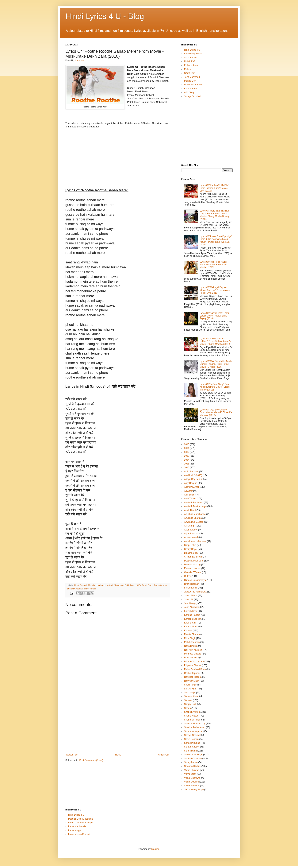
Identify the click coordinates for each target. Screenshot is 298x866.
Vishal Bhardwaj (192, 778)
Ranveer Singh (191, 681)
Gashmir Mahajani (88, 585)
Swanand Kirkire (192, 766)
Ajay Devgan (190, 483)
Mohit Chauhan (192, 642)
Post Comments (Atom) (91, 760)
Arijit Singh (189, 92)
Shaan (187, 708)
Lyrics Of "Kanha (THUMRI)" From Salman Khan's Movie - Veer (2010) (214, 188)
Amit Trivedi (190, 498)
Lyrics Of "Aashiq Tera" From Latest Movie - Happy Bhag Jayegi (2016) (214, 316)
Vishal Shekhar (192, 785)
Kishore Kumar (191, 65)
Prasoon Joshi (191, 657)
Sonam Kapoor (191, 746)
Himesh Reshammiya (195, 580)
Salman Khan (191, 696)
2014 (186, 460)
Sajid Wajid (190, 692)
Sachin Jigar (190, 684)
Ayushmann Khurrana (195, 541)
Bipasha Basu (191, 553)
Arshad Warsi (191, 537)
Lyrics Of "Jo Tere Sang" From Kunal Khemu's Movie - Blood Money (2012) (215, 387)
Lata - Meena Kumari (79, 834)
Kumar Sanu (190, 88)
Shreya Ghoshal (192, 96)
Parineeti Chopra (192, 653)
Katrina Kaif (190, 622)
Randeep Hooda (192, 677)
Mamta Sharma (192, 634)
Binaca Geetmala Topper (80, 822)
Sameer (188, 700)
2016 (186, 467)
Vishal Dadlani (191, 781)
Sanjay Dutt (190, 704)
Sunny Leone (191, 762)
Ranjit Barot (147, 585)
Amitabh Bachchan (193, 502)
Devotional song (192, 564)
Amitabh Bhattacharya (195, 506)
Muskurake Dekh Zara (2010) (127, 585)
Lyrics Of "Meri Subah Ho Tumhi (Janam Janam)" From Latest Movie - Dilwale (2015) (216, 364)
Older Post (163, 754)
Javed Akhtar (190, 595)
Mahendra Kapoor (193, 84)
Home (118, 754)
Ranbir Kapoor (191, 673)
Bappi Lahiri (190, 545)
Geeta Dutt (189, 73)
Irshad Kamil (190, 587)
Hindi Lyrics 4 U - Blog (104, 16)
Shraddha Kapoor (193, 731)
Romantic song (160, 585)
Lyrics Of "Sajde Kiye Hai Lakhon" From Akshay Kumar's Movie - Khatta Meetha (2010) (215, 341)
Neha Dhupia (190, 646)
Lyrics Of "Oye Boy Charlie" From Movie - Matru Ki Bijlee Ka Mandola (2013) (216, 412)
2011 (186, 448)
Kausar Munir (191, 626)
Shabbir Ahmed (192, 712)
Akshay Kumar (191, 487)
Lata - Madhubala (77, 826)
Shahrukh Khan (192, 719)
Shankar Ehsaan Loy (194, 723)
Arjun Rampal (191, 533)
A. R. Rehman (191, 471)
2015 (186, 463)
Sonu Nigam (190, 750)
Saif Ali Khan (190, 688)
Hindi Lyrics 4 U (192, 50)
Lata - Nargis (74, 830)
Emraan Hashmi (192, 568)
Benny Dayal (190, 549)
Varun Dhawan (191, 770)
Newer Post (72, 754)
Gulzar (187, 576)
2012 (186, 452)
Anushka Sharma (193, 518)
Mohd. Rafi (189, 61)
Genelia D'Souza (192, 572)
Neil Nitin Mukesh (193, 650)
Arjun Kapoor (190, 529)
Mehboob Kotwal (105, 585)
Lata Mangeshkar (193, 53)
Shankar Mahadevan (194, 727)
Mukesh (188, 69)
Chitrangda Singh (193, 556)
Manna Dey (190, 81)
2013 (186, 456)
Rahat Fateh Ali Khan (195, 669)
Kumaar (188, 630)
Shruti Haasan (191, 739)
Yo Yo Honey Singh (194, 789)
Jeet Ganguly (191, 603)
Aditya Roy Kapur (193, 479)
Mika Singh (189, 638)
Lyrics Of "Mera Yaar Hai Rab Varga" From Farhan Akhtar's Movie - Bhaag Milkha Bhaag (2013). (214, 214)
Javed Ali (188, 599)
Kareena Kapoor (192, 619)
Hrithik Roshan (191, 584)
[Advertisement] (117, 725)
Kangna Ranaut (192, 615)
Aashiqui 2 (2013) (193, 475)
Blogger (155, 849)
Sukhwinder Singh (193, 754)
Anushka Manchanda (195, 514)
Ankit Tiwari (190, 510)
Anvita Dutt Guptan (193, 522)
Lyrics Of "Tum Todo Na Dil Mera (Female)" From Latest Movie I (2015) (214, 265)
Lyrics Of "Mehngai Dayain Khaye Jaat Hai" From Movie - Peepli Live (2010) (215, 290)
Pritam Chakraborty (194, 661)
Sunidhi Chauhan (75, 589)
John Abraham (191, 607)
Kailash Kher (190, 611)
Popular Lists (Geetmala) (81, 818)
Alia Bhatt (189, 494)
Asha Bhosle (190, 57)
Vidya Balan (190, 774)
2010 (76, 585)
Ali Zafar (188, 491)
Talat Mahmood (192, 77)
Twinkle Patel (90, 589)
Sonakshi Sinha (192, 743)
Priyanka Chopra (192, 665)
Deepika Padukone (193, 560)
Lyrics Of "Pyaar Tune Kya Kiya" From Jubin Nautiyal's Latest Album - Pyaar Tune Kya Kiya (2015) (216, 240)
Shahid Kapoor (191, 715)
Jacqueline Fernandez (195, 591)
